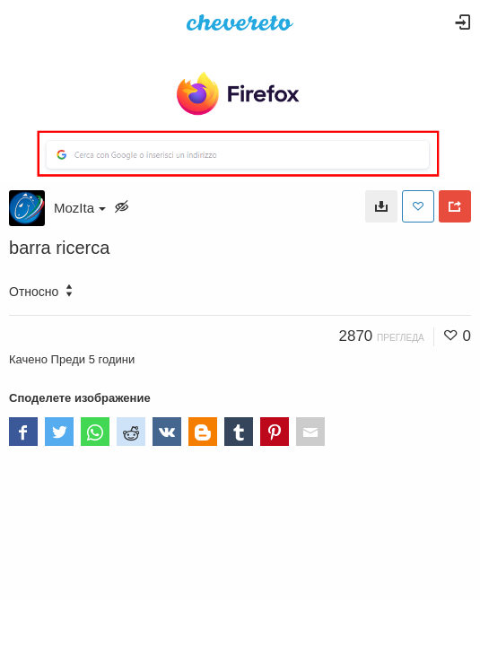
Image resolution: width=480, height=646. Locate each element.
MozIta (80, 207)
